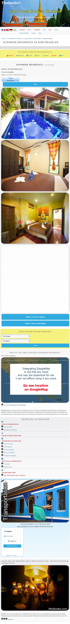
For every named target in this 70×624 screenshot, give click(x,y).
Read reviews (10, 80)
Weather (46, 55)
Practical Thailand (24, 33)
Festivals (33, 33)
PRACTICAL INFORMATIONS (11, 461)
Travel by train (8, 444)
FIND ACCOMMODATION (10, 424)
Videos (56, 29)
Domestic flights (9, 449)
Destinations (37, 29)
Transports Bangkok (10, 455)
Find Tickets (12, 546)
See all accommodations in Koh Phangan (15, 405)
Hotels (29, 29)
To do (37, 55)
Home (3, 38)
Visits (44, 29)
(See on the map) (49, 65)
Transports (22, 29)
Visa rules (7, 464)
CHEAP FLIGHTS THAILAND (11, 435)
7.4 (9, 78)
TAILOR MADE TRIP (8, 472)
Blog (40, 33)
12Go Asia (12, 555)
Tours (50, 29)
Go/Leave (10, 55)
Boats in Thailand (9, 452)
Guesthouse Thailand (10, 430)
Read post (10, 619)
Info (61, 55)
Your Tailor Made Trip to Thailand (14, 475)
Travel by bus (8, 447)
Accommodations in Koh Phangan (32, 38)
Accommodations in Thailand (14, 38)
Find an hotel (8, 427)
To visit (29, 55)
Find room (20, 55)
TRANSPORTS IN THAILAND (11, 441)
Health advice (8, 467)
